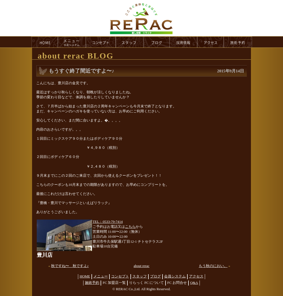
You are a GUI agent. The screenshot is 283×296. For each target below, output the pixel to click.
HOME (44, 41)
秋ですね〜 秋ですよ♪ (70, 266)
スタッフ (139, 276)
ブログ (155, 276)
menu (72, 41)
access (210, 41)
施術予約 (92, 283)
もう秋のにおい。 (213, 266)
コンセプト (120, 276)
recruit (183, 41)
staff (129, 41)
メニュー (100, 276)
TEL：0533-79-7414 (108, 222)
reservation (238, 41)
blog (156, 41)
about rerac (141, 266)
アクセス (196, 276)
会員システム (175, 276)
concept (101, 41)
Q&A (194, 283)
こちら (130, 227)
